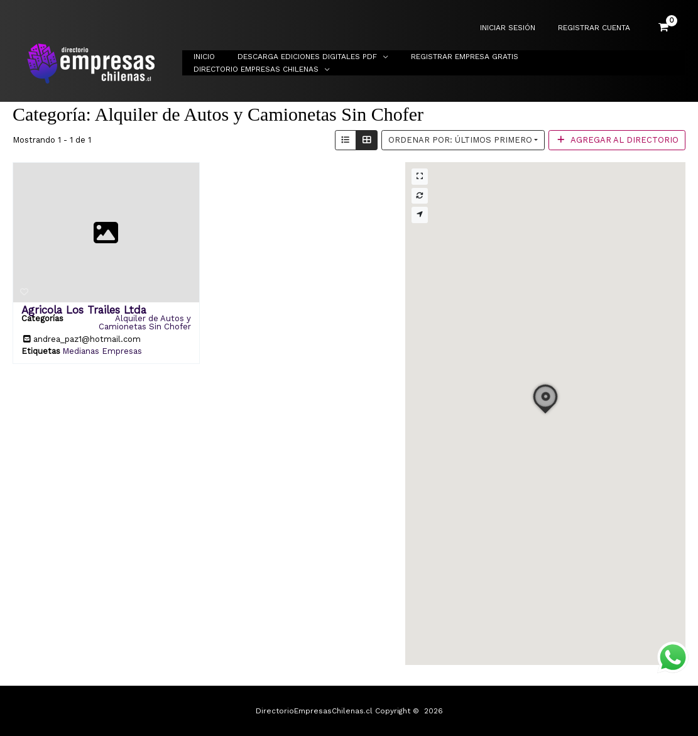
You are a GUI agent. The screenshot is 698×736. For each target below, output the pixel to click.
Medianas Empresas (102, 351)
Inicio (227, 62)
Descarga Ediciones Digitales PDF (323, 62)
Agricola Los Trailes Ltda (83, 310)
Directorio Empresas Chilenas (604, 62)
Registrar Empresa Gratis (472, 62)
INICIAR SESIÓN (519, 28)
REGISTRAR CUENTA (598, 28)
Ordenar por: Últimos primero (460, 140)
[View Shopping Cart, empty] (663, 27)
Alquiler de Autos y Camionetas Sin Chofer (145, 322)
